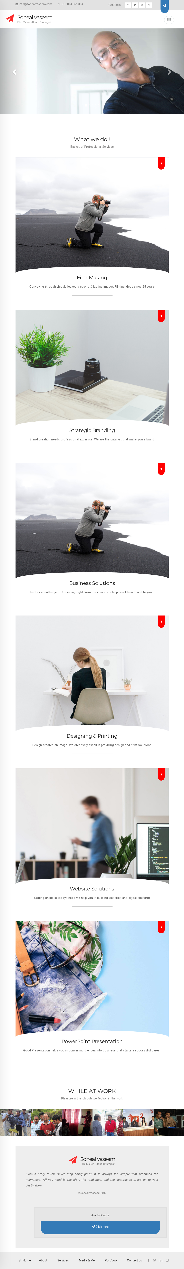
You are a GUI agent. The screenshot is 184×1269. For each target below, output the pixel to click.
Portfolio (111, 1260)
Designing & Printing (92, 736)
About (43, 1260)
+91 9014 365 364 (70, 4)
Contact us (134, 1260)
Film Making (92, 277)
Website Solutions (92, 889)
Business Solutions (92, 583)
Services (63, 1260)
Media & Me (87, 1260)
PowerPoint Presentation (92, 1041)
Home (27, 1260)
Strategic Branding (92, 430)
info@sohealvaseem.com (34, 4)
